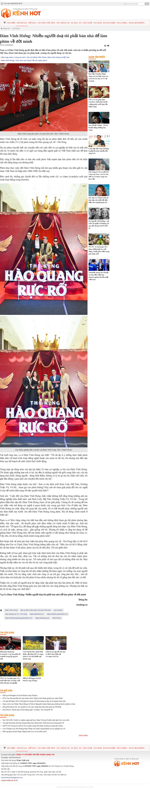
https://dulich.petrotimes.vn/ (57, 614)
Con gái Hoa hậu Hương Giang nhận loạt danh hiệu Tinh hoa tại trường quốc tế (33, 723)
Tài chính (97, 23)
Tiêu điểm (11, 23)
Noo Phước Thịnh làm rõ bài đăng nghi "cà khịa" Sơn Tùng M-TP (28, 710)
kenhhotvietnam (15, 757)
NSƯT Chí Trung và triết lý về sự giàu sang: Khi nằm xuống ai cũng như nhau (33, 726)
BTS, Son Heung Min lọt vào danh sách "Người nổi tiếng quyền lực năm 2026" (33, 698)
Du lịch (74, 23)
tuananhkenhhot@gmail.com (12, 778)
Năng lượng (122, 23)
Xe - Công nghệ (85, 23)
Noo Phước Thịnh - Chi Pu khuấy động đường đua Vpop (98, 127)
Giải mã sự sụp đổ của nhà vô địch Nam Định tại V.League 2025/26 (55, 654)
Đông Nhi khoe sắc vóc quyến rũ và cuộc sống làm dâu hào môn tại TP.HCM (32, 707)
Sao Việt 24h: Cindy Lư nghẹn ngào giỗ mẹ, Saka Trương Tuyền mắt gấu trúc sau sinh (36, 720)
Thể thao (32, 23)
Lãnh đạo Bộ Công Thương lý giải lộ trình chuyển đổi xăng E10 (99, 151)
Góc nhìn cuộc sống (46, 23)
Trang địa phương (137, 23)
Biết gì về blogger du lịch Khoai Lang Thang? (20, 695)
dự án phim (58, 610)
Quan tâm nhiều (97, 56)
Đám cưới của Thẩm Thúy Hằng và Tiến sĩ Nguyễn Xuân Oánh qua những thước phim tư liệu (39, 704)
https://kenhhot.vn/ (37, 614)
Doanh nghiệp (109, 23)
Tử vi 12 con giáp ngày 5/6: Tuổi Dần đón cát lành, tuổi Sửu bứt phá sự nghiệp (10, 680)
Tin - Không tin (63, 23)
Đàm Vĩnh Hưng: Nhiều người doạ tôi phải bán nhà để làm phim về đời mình (46, 594)
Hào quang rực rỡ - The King (16, 614)
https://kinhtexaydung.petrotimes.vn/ (18, 618)
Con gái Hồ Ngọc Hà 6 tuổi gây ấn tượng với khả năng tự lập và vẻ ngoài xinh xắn (34, 701)
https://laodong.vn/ (42, 618)
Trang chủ (6, 28)
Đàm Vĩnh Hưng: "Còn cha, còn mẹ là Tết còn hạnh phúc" (24, 60)
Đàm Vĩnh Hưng (11, 610)
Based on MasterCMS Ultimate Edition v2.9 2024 (75, 787)
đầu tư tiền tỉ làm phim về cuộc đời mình (36, 610)
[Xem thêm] (83, 735)
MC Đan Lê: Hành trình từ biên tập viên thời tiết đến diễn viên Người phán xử (98, 200)
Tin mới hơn (6, 690)
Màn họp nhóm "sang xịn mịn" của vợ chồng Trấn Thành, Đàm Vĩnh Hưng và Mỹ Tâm (35, 57)
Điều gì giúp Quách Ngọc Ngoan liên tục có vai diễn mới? (25, 731)
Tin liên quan (7, 632)
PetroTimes (56, 618)
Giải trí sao (22, 23)
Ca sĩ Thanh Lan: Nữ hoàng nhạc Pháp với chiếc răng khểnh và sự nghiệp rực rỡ (34, 728)
